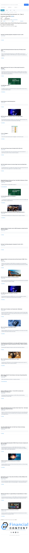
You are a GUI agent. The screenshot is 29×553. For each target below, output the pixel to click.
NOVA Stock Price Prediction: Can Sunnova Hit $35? (10, 277)
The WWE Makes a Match (5, 85)
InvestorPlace (3, 283)
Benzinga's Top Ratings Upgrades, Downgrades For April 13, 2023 (12, 34)
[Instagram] (18, 532)
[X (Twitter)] (11, 532)
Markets (3, 10)
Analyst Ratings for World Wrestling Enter (8, 101)
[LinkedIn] (16, 532)
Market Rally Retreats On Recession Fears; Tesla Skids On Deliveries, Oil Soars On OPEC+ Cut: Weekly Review (14, 181)
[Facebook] (13, 532)
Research (21, 21)
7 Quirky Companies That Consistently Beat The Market (11, 460)
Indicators (15, 7)
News (13, 21)
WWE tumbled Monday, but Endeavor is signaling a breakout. (11, 379)
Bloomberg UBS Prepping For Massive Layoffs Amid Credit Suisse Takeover (13, 347)
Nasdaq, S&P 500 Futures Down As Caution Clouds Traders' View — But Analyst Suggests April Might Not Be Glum (14, 408)
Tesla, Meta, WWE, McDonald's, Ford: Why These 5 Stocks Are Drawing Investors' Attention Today (13, 427)
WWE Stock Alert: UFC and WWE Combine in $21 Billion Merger (12, 116)
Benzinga (3, 267)
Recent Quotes (3, 7)
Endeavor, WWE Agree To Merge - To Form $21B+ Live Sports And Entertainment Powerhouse (12, 391)
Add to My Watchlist (15, 19)
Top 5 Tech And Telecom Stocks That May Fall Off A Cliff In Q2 (12, 148)
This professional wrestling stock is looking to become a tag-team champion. (13, 215)
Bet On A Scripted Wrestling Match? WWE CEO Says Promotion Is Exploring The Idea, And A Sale (14, 443)
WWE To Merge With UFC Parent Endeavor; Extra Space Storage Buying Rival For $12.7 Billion (14, 375)
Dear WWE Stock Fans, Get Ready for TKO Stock (9, 293)
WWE (12, 16)
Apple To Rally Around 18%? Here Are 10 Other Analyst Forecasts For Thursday (12, 68)
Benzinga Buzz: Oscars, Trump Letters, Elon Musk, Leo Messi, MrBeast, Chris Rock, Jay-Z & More (14, 477)
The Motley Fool (3, 217)
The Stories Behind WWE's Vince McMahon (8, 196)
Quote (4, 21)
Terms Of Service (23, 529)
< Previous (2, 26)
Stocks (7, 10)
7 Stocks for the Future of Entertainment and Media (10, 509)
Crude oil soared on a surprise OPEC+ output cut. (9, 184)
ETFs (10, 10)
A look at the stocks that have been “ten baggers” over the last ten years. (13, 136)
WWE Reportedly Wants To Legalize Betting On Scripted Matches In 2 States (14, 493)
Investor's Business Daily (4, 381)
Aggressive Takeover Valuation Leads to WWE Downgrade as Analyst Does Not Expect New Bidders (14, 229)
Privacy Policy (17, 529)
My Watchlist (9, 7)
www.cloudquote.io (21, 527)
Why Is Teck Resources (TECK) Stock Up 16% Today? (10, 359)
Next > (16, 26)
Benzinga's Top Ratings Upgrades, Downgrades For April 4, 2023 (12, 244)
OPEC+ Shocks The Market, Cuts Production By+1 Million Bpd (12, 309)
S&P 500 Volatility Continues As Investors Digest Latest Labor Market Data (14, 164)
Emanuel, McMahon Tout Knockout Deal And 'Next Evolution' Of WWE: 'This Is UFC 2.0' (14, 260)
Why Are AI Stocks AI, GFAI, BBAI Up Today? (9, 327)
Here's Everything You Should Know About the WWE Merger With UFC (13, 212)
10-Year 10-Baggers (5, 133)
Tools (14, 10)
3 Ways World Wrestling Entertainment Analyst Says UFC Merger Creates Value (13, 50)
